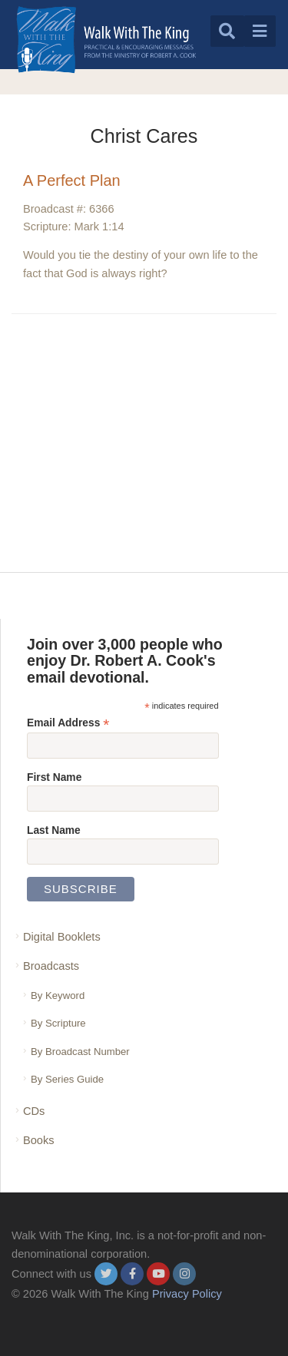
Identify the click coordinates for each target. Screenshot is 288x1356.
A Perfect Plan (72, 180)
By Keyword (57, 995)
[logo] (106, 39)
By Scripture (58, 1023)
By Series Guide (67, 1079)
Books (39, 1140)
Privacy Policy (187, 1294)
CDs (34, 1111)
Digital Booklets (62, 937)
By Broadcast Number (80, 1051)
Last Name (54, 830)
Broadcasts (51, 966)
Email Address (68, 723)
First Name (54, 777)
